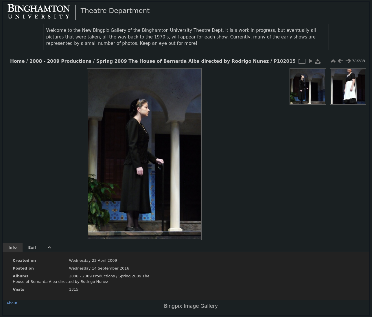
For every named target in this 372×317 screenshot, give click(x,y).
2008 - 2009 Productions (60, 61)
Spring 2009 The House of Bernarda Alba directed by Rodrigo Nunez (182, 61)
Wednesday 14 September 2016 (99, 268)
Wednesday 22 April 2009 (93, 260)
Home (17, 61)
